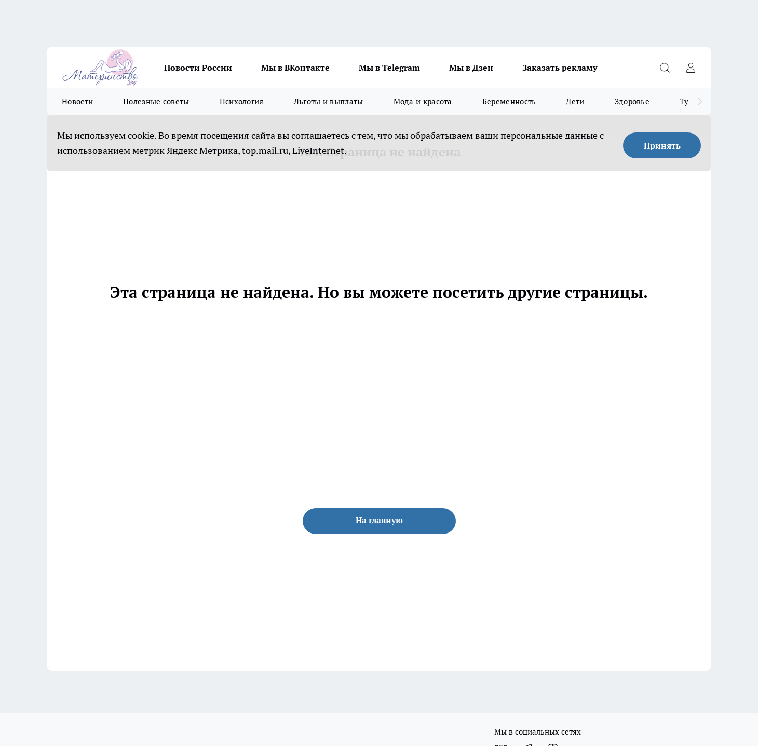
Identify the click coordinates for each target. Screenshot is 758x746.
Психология (242, 101)
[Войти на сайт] (690, 67)
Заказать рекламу (559, 67)
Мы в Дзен (471, 67)
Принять (662, 145)
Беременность (509, 101)
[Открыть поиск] (664, 67)
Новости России (198, 67)
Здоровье (632, 101)
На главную (379, 520)
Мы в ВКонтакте (295, 67)
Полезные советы (156, 101)
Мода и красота (423, 101)
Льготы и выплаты (328, 101)
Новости (77, 101)
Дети (575, 101)
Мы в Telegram (389, 67)
